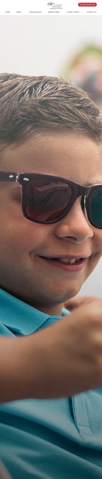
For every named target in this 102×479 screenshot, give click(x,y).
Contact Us (92, 12)
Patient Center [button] (73, 12)
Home (7, 12)
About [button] (19, 12)
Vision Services (35, 12)
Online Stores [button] (54, 12)
